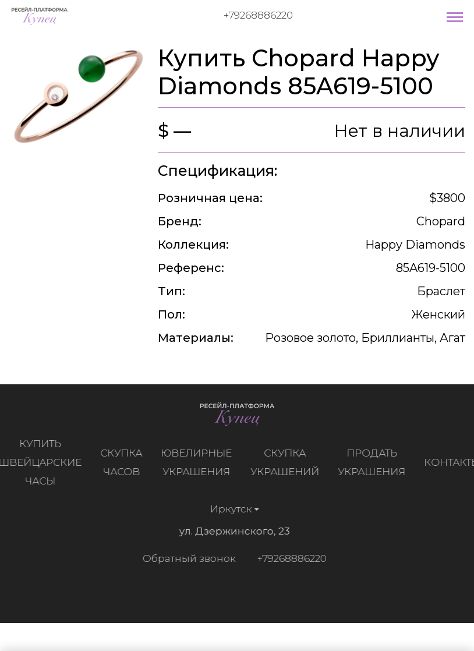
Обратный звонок (186, 558)
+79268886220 (258, 15)
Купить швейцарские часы (42, 462)
